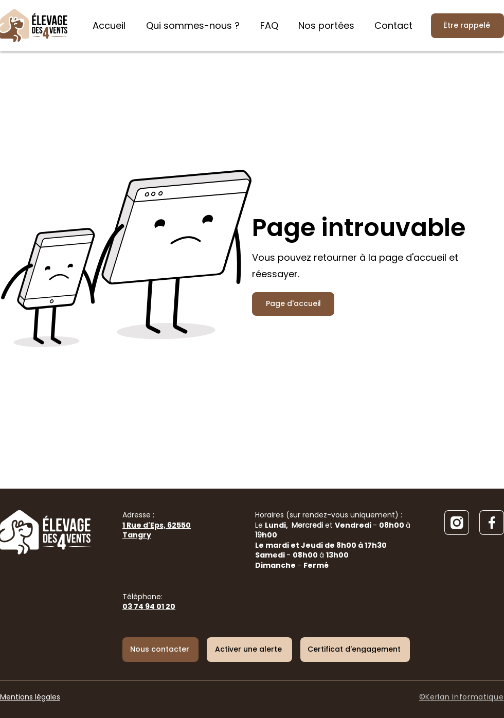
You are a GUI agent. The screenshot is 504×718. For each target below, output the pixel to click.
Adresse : (156, 525)
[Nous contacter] (160, 649)
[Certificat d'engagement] (355, 649)
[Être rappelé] (467, 25)
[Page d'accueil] (293, 304)
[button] (249, 649)
